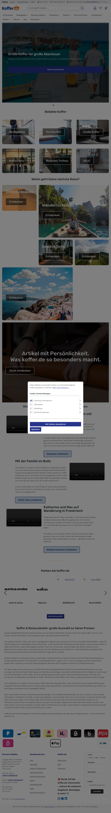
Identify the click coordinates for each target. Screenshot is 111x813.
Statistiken (38, 404)
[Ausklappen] (80, 400)
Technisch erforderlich (43, 401)
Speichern (35, 429)
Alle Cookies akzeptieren (55, 424)
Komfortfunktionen (41, 412)
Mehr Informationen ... (61, 387)
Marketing (38, 408)
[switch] (31, 404)
